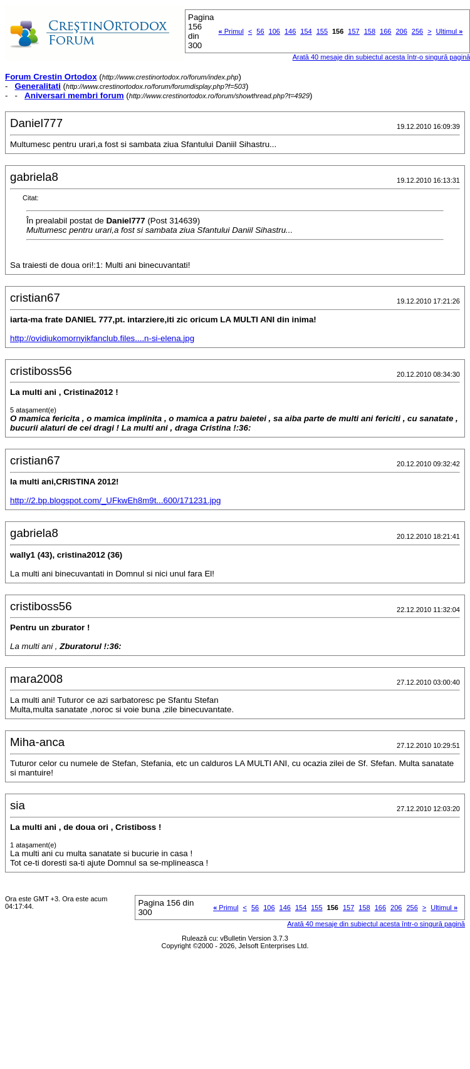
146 (290, 31)
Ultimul (449, 31)
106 (274, 31)
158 (369, 31)
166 (385, 31)
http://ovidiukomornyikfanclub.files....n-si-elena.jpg (102, 338)
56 (260, 31)
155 (322, 31)
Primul (231, 31)
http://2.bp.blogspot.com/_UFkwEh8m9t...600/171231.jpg (115, 500)
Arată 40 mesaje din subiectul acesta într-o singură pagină (376, 924)
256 (417, 31)
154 (305, 31)
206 (401, 31)
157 (353, 31)
